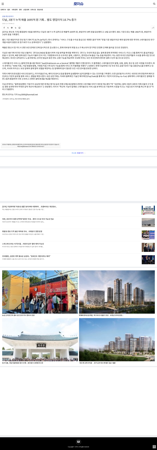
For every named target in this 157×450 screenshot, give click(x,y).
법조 (8, 10)
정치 (20, 10)
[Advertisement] (78, 123)
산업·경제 (26, 10)
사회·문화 (14, 10)
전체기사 (3, 10)
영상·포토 (40, 10)
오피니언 (33, 10)
